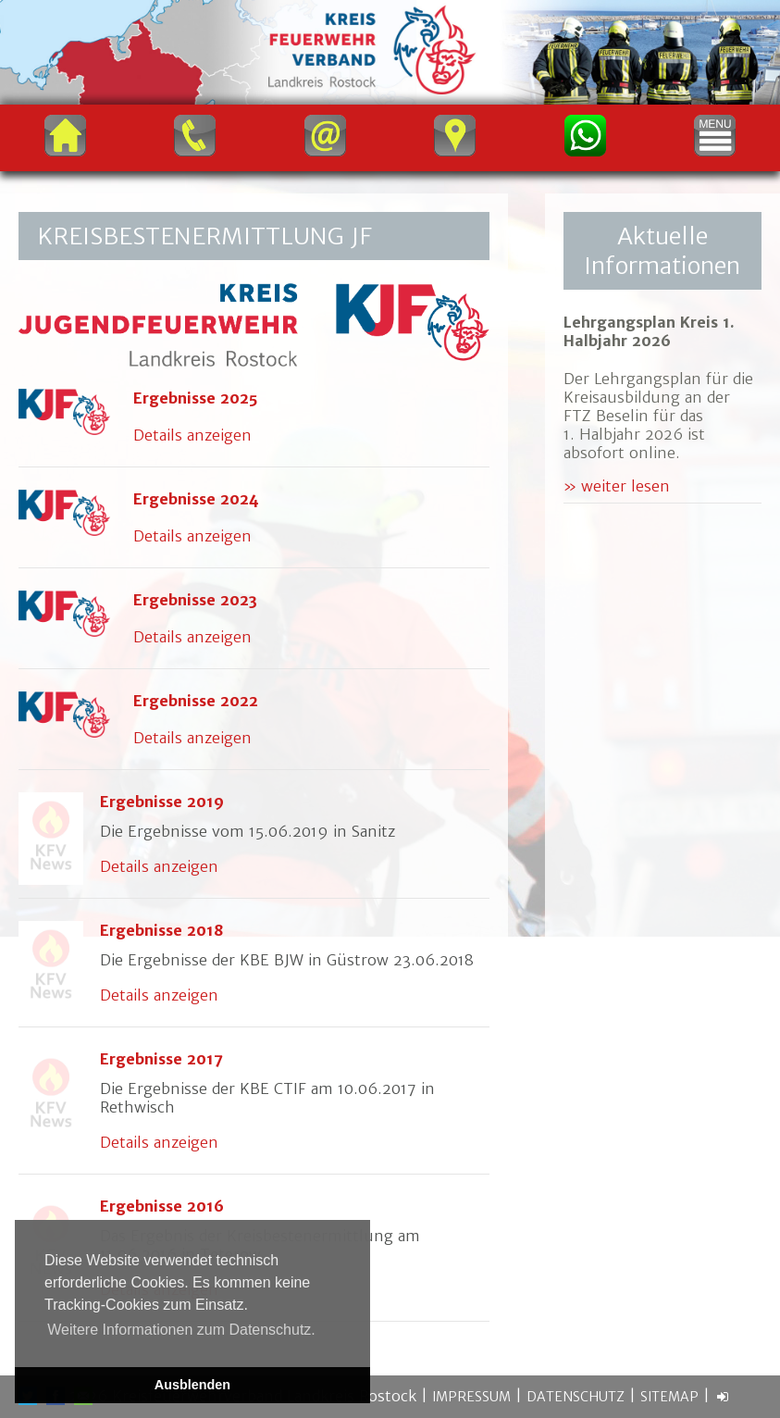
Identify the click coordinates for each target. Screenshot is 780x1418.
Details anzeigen (192, 435)
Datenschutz (575, 1396)
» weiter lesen (616, 486)
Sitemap (669, 1396)
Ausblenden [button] (192, 1384)
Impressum (471, 1396)
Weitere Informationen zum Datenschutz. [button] (181, 1329)
